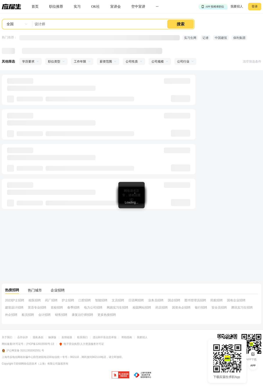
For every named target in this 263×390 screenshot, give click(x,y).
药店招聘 (161, 307)
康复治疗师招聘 (82, 314)
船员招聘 (28, 314)
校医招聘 (34, 300)
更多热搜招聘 (107, 314)
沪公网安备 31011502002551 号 (23, 350)
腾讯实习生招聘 (242, 307)
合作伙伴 (22, 337)
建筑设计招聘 (14, 307)
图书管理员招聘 (195, 300)
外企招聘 (11, 314)
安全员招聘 (219, 307)
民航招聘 (216, 300)
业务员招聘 (155, 300)
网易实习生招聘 (117, 307)
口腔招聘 (84, 300)
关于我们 (7, 337)
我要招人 (237, 6)
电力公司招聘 (93, 307)
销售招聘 (61, 314)
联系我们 (82, 337)
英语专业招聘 (37, 307)
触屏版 (52, 337)
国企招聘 (174, 300)
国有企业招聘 (236, 300)
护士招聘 (68, 300)
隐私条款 (38, 337)
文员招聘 (118, 300)
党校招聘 (57, 307)
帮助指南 (126, 337)
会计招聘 (44, 314)
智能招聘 (101, 300)
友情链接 (67, 337)
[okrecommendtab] (95, 6)
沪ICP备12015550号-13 (40, 343)
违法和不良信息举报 (104, 337)
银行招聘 (201, 307)
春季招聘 (73, 307)
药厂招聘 (51, 300)
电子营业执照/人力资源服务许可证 (81, 343)
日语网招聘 (136, 300)
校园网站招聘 (142, 307)
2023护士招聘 (14, 300)
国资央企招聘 (181, 307)
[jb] (121, 375)
